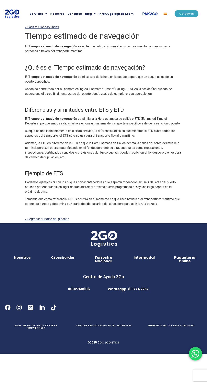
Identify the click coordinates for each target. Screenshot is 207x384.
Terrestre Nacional (103, 259)
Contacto (74, 14)
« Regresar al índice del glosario (47, 219)
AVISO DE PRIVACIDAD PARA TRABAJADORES (103, 325)
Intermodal (144, 257)
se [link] (125, 77)
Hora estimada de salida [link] (114, 119)
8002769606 (79, 289)
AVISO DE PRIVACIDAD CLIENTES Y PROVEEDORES (35, 327)
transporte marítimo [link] (69, 51)
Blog (90, 13)
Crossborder (63, 257)
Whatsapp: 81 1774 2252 (128, 289)
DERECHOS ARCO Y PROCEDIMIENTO (171, 325)
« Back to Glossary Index (42, 27)
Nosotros (57, 14)
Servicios (38, 13)
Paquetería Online (184, 259)
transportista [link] (152, 199)
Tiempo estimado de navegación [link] (82, 36)
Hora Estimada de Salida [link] (109, 143)
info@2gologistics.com (116, 14)
